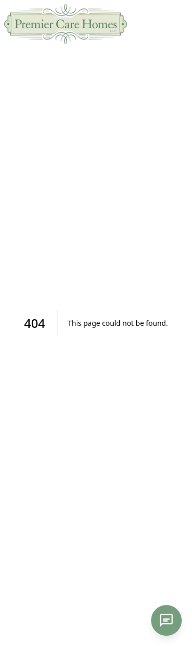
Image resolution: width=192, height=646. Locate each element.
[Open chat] (166, 620)
